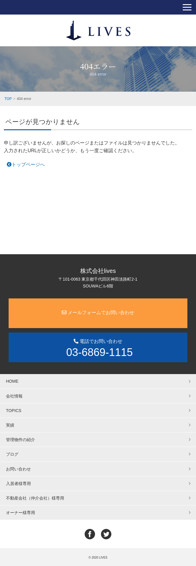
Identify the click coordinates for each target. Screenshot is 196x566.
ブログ (12, 454)
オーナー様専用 (20, 512)
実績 (10, 425)
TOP (8, 99)
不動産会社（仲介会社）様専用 (35, 498)
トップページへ (26, 164)
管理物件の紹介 (20, 439)
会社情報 (14, 396)
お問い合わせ (18, 469)
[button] (187, 7)
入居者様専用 (18, 483)
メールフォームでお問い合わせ (98, 312)
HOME (12, 381)
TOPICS (13, 410)
